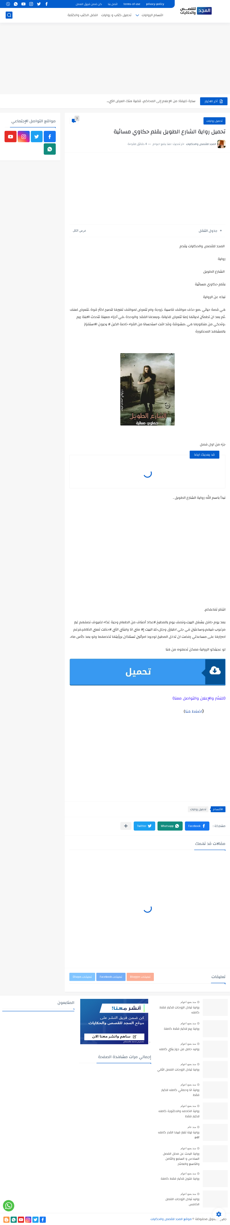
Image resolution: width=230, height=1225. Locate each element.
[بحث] (9, 15)
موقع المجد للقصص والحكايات (171, 1219)
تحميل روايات (214, 121)
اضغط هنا (193, 711)
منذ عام (192, 1127)
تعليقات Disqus (82, 977)
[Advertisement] (115, 59)
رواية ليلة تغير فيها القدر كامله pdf (178, 1135)
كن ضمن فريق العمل (89, 4)
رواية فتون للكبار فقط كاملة (180, 1179)
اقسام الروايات (152, 15)
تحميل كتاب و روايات (116, 15)
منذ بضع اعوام (188, 1002)
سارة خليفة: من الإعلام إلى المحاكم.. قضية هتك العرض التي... (151, 101)
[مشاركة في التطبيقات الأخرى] (125, 826)
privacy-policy (155, 4)
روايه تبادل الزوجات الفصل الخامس (182, 1202)
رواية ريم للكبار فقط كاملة (181, 1029)
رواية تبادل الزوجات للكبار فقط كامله (179, 1010)
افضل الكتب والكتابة (83, 15)
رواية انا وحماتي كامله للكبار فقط (180, 1093)
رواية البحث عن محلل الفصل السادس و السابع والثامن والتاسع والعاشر (181, 1159)
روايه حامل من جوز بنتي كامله (179, 1049)
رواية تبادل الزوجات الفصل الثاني (178, 1070)
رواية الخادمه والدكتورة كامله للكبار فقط (178, 1114)
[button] (197, 826)
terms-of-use (131, 4)
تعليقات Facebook (111, 977)
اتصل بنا (113, 4)
